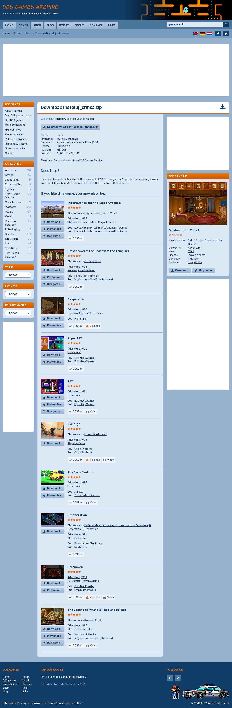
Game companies (15, 148)
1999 (84, 309)
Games (23, 25)
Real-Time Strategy (18, 222)
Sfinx (29, 33)
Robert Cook (81, 543)
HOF (100, 620)
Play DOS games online (18, 115)
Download (53, 222)
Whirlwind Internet (218, 703)
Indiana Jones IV (102, 213)
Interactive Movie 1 (95, 434)
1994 (84, 577)
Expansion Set (18, 184)
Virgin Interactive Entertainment (93, 279)
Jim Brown (96, 543)
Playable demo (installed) (82, 222)
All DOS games (13, 110)
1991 (84, 391)
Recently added (14, 134)
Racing (18, 216)
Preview (72, 270)
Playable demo (106, 222)
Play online (54, 228)
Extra (89, 629)
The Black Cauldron (81, 472)
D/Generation (77, 515)
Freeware (97, 313)
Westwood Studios (85, 634)
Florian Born (81, 318)
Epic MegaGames (84, 357)
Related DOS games (16, 139)
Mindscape (80, 547)
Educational (18, 180)
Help (24, 687)
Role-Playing (18, 229)
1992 (84, 218)
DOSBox (98, 183)
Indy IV (88, 213)
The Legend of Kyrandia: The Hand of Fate (97, 610)
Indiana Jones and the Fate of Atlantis (94, 203)
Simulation (18, 239)
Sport (18, 244)
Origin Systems (83, 448)
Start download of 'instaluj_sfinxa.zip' (72, 127)
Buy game (53, 235)
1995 (84, 439)
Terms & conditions (58, 703)
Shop (37, 25)
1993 (84, 625)
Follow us (175, 669)
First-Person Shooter (18, 195)
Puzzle (18, 212)
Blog (50, 25)
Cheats (9, 153)
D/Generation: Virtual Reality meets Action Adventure (116, 525)
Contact (96, 25)
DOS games (11, 669)
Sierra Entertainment (87, 495)
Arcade (18, 175)
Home (9, 25)
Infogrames (195, 262)
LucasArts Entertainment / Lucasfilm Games (100, 227)
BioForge (74, 424)
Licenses (11, 286)
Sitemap (8, 703)
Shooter (18, 234)
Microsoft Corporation (66, 684)
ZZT (70, 381)
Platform (18, 207)
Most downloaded (15, 125)
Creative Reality (84, 586)
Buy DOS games (14, 120)
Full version (63, 146)
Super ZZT (75, 338)
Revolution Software (86, 275)
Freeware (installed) (79, 313)
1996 (84, 266)
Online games (10, 684)
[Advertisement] (116, 69)
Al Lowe (78, 491)
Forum (64, 25)
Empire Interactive (85, 590)
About (79, 25)
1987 (84, 482)
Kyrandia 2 (90, 620)
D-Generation (90, 529)
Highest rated (13, 129)
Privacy (21, 703)
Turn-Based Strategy (18, 254)
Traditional (18, 248)
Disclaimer (37, 703)
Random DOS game (16, 143)
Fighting (18, 189)
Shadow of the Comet (184, 230)
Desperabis (76, 299)
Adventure (74, 218)
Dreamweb (75, 567)
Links (112, 25)
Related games (15, 305)
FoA (115, 213)
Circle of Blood (92, 261)
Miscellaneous (18, 202)
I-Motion (193, 258)
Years (9, 267)
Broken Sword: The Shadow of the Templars (98, 251)
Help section (58, 183)
